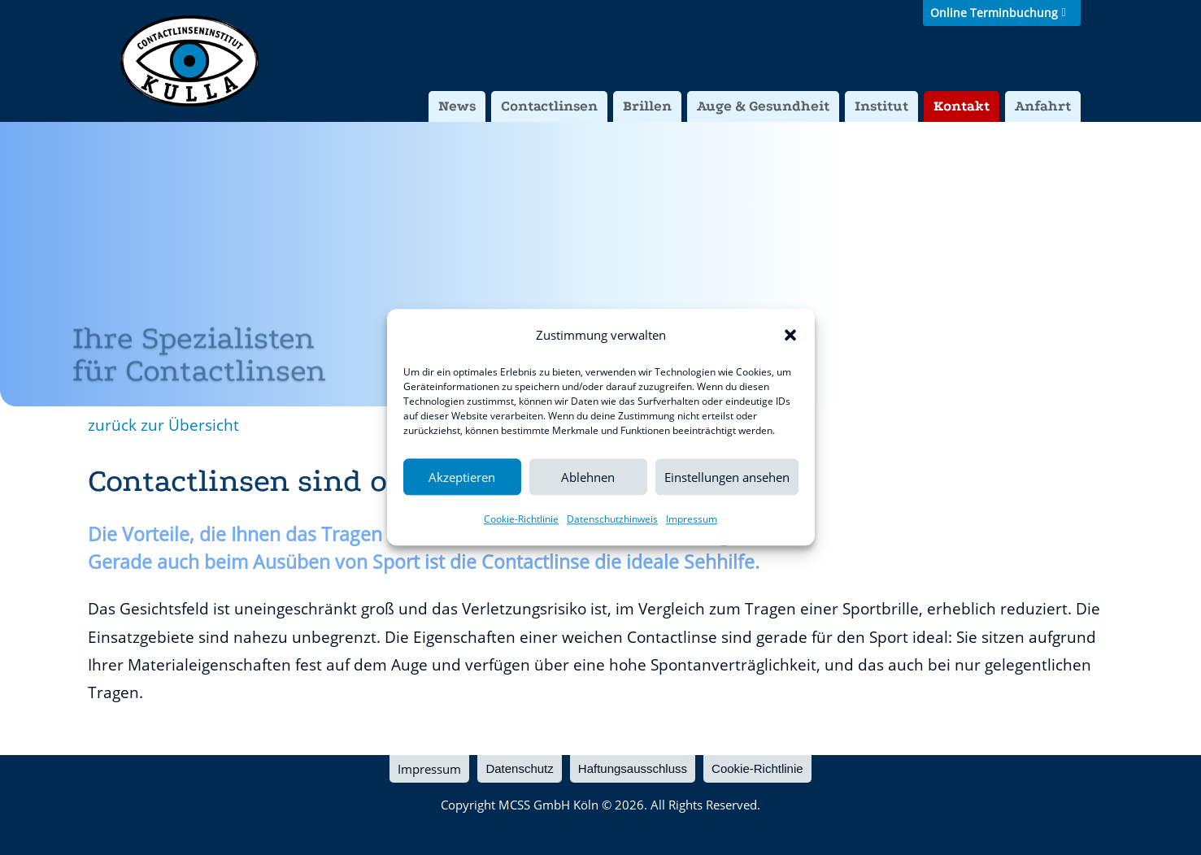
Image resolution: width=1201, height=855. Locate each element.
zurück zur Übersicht (163, 425)
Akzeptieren (462, 477)
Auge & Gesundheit (763, 106)
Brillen (647, 106)
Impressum (691, 520)
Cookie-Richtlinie (521, 520)
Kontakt (961, 106)
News (457, 106)
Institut (881, 106)
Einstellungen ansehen (727, 477)
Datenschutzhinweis (612, 520)
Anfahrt (1043, 106)
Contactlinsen (549, 106)
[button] (790, 335)
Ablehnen (588, 477)
